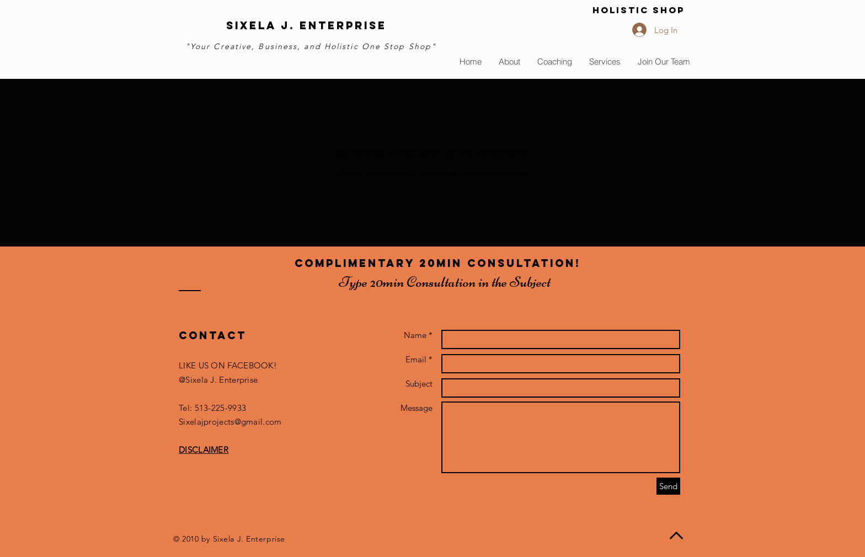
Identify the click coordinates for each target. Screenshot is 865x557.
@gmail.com (258, 421)
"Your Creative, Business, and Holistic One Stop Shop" (310, 46)
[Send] (668, 486)
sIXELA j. (263, 25)
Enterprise (343, 25)
